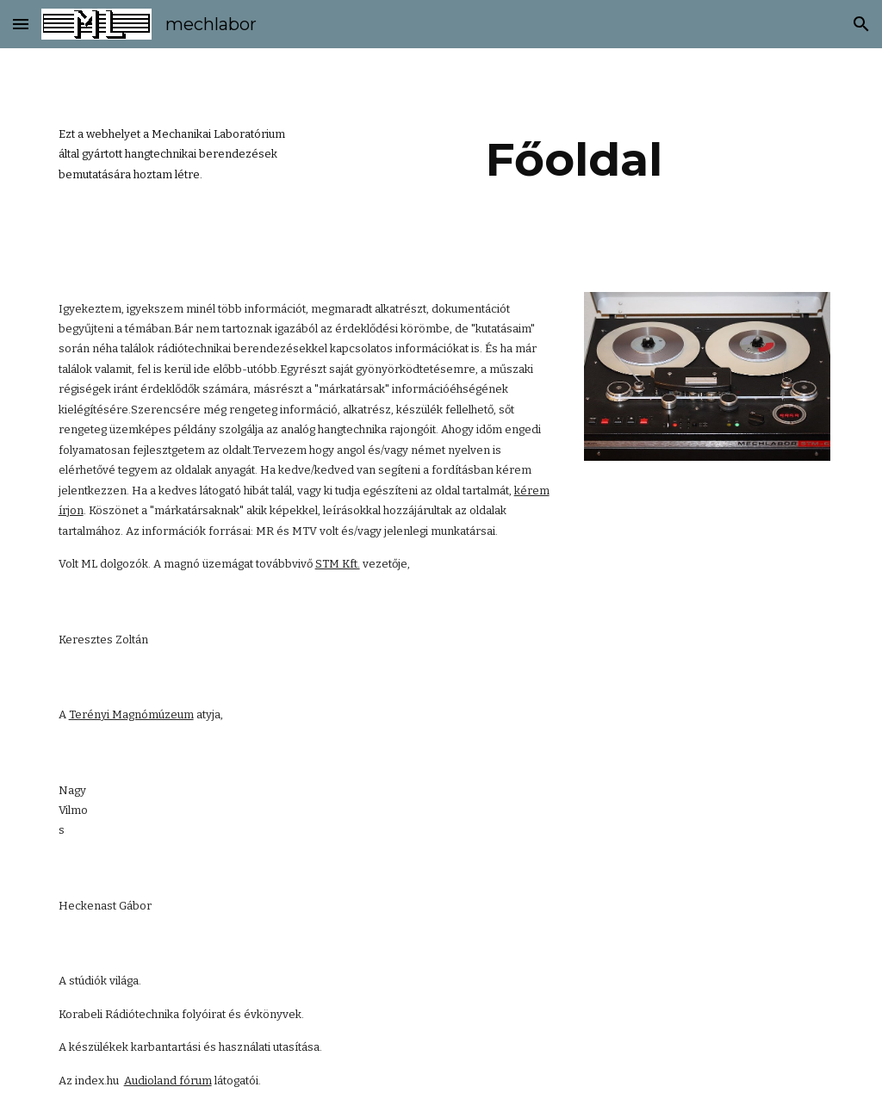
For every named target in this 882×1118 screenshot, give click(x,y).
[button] (20, 23)
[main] (175, 154)
